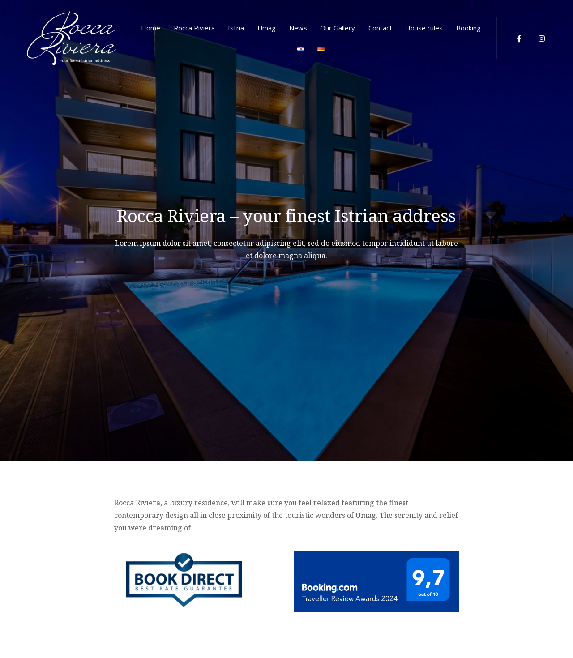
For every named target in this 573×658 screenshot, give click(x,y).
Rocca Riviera (194, 27)
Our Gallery (337, 27)
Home (150, 27)
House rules (424, 27)
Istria (236, 27)
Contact (380, 27)
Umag (266, 27)
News (298, 27)
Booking (468, 27)
